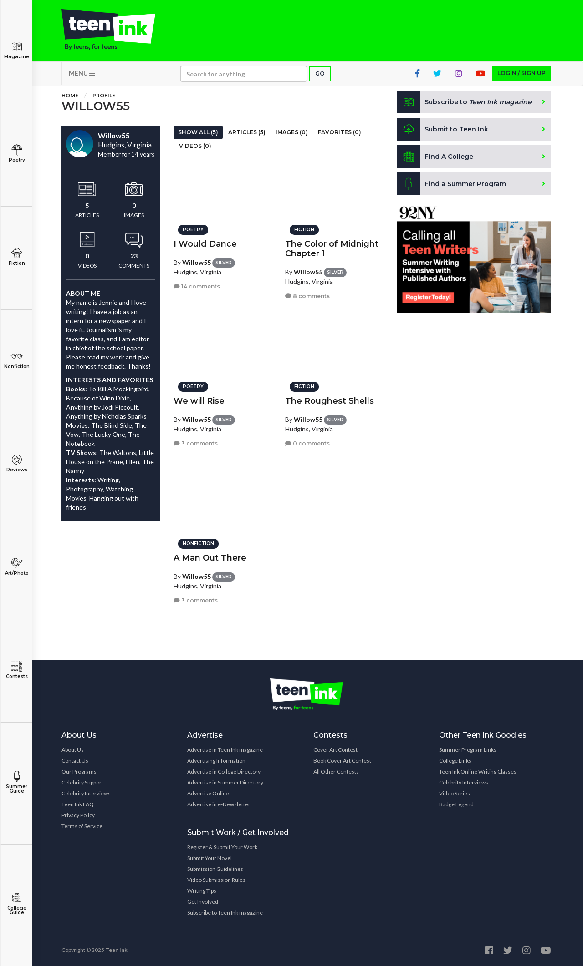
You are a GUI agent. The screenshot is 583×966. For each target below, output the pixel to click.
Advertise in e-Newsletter (219, 804)
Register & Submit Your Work (222, 847)
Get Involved (202, 901)
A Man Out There (210, 558)
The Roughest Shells (329, 401)
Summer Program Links (467, 749)
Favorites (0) (339, 132)
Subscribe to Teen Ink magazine (225, 912)
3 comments (196, 443)
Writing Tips (201, 890)
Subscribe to (464, 102)
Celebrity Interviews (86, 793)
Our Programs (79, 771)
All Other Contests (336, 771)
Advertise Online (208, 793)
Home (69, 95)
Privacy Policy (78, 815)
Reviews (17, 463)
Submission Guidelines (215, 868)
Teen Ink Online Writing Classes (478, 771)
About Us (72, 749)
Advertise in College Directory (224, 771)
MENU (82, 73)
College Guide (17, 903)
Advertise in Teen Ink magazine (225, 749)
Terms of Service (81, 826)
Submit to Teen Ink (442, 129)
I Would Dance (205, 244)
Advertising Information (216, 760)
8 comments (307, 296)
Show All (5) (198, 132)
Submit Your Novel (209, 858)
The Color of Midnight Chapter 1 (331, 248)
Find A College (435, 156)
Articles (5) (247, 132)
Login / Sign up (521, 73)
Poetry (17, 153)
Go (320, 73)
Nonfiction (17, 360)
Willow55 (196, 262)
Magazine (17, 50)
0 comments (307, 443)
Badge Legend (456, 804)
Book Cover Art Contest (342, 760)
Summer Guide (17, 782)
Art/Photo (17, 566)
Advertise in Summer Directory (225, 782)
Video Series (454, 793)
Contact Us (74, 760)
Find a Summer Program (451, 183)
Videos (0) (195, 145)
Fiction (17, 257)
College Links (455, 760)
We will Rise (199, 401)
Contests (17, 670)
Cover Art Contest (335, 749)
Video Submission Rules (216, 879)
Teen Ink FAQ (77, 804)
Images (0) (292, 132)
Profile (103, 95)
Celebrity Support (82, 782)
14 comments (197, 286)
